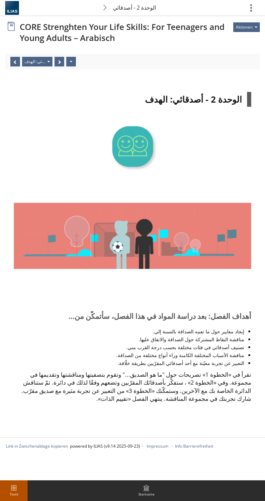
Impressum (157, 446)
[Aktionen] (71, 61)
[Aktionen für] (246, 27)
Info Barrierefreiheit (194, 446)
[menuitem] (146, 490)
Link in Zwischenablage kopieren (37, 446)
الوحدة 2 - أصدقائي (134, 7)
